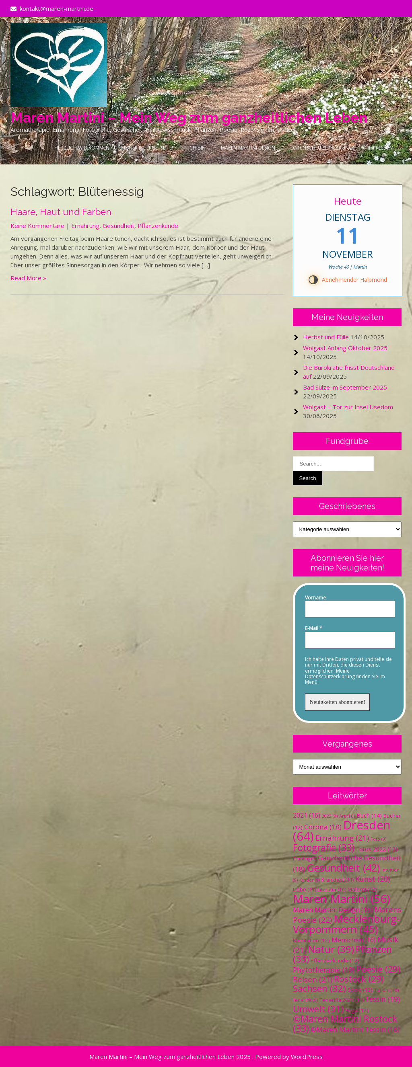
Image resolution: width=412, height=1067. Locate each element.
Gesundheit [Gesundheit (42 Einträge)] (343, 867)
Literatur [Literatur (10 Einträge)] (331, 889)
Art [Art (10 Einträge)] (347, 816)
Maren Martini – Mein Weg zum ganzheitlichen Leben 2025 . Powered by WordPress (206, 1057)
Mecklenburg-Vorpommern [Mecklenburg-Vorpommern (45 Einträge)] (346, 923)
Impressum (380, 147)
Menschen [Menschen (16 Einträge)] (354, 940)
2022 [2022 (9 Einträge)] (330, 816)
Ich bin (197, 147)
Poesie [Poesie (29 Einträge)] (378, 969)
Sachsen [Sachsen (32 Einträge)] (319, 988)
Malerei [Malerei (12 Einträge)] (362, 889)
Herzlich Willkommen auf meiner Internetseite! (113, 147)
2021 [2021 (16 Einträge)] (306, 815)
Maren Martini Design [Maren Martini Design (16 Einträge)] (333, 909)
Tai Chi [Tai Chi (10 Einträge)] (386, 990)
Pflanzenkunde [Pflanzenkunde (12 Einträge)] (335, 960)
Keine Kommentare (37, 226)
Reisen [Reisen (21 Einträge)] (312, 979)
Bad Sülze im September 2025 (345, 387)
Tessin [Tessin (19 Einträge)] (382, 999)
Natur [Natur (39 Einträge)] (331, 949)
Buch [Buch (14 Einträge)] (369, 815)
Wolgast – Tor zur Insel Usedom (348, 407)
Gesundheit (118, 226)
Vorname (315, 598)
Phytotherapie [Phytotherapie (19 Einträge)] (323, 970)
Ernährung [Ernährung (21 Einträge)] (342, 838)
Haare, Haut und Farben (60, 212)
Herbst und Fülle (326, 337)
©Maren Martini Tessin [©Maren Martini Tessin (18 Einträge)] (355, 1029)
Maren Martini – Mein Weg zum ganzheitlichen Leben (188, 117)
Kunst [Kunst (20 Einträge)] (372, 879)
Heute (347, 200)
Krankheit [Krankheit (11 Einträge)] (337, 879)
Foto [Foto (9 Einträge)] (378, 839)
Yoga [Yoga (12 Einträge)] (357, 1010)
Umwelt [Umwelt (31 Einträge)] (318, 1009)
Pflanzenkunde (158, 226)
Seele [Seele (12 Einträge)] (360, 989)
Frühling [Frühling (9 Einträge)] (304, 859)
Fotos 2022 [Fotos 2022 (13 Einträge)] (377, 849)
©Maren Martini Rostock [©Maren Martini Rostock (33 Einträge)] (345, 1024)
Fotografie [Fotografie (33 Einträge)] (323, 847)
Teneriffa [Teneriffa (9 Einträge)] (305, 1000)
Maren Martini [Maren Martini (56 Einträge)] (341, 898)
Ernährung (85, 226)
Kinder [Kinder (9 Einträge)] (309, 880)
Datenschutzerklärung (321, 147)
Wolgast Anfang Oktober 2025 (345, 348)
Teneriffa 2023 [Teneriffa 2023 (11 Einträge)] (341, 1000)
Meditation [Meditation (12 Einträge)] (311, 940)
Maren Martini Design (248, 147)
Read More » (28, 278)
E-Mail (313, 628)
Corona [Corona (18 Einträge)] (323, 826)
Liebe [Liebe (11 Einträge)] (304, 889)
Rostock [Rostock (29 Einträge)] (359, 979)
